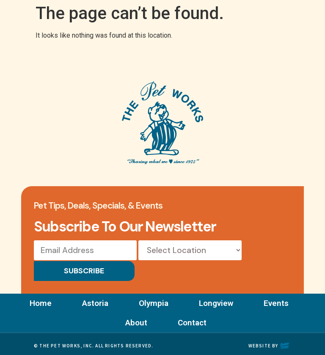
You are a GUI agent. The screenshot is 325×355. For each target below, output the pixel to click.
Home (39, 300)
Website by (263, 343)
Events (277, 300)
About (136, 320)
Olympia (153, 300)
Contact (193, 320)
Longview (217, 300)
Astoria (94, 300)
